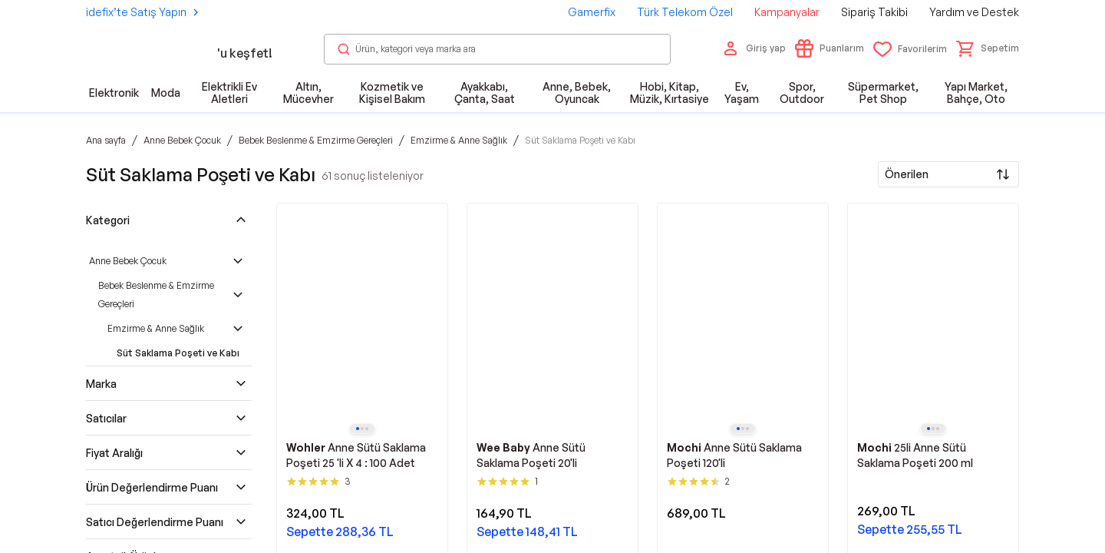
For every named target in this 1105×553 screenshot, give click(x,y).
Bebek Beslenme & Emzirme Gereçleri (156, 295)
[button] (987, 48)
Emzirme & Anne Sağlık (155, 328)
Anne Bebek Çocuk (128, 261)
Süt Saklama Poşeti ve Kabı (178, 353)
